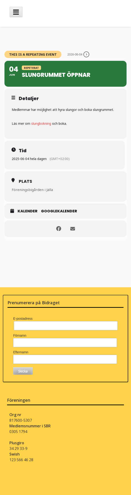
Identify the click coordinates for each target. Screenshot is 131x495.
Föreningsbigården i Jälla (32, 189)
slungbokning (41, 123)
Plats (25, 181)
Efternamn (20, 352)
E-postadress (22, 318)
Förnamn (19, 335)
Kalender (27, 211)
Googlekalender (59, 211)
